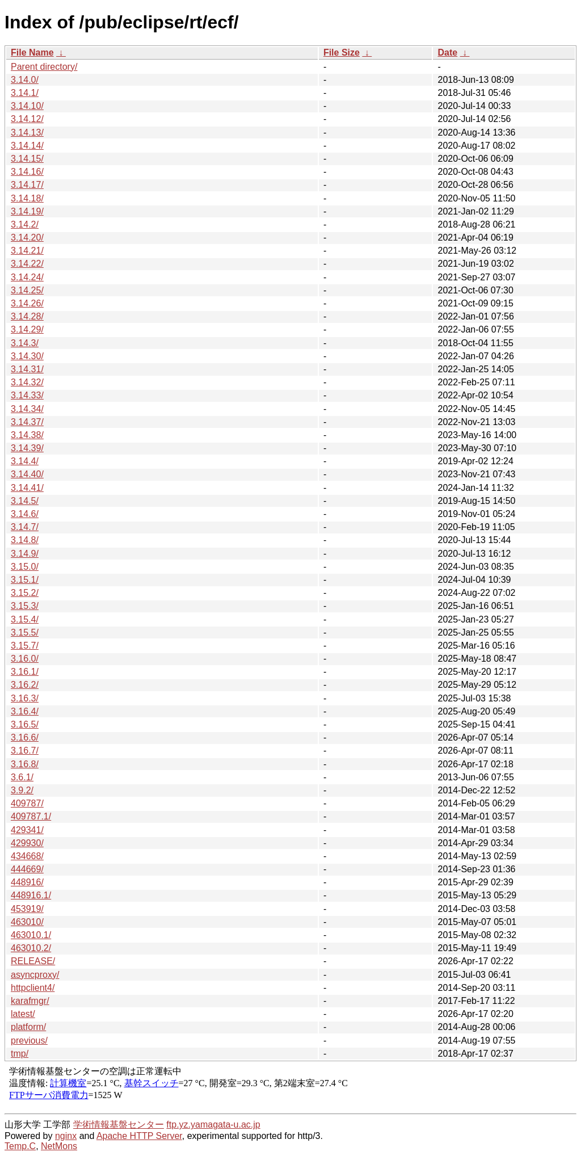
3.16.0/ (25, 658)
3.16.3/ (25, 698)
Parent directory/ (44, 67)
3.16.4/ (25, 711)
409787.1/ (31, 816)
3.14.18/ (27, 198)
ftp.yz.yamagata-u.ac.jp (213, 1124)
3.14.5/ (25, 501)
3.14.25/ (27, 290)
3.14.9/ (25, 553)
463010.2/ (31, 948)
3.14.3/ (25, 343)
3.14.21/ (27, 250)
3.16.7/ (25, 750)
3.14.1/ (25, 93)
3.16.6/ (25, 737)
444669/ (27, 869)
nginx (66, 1136)
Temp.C (20, 1146)
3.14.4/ (25, 461)
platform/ (28, 1027)
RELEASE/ (33, 961)
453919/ (27, 909)
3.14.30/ (27, 356)
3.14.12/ (27, 119)
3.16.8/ (25, 764)
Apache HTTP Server (139, 1136)
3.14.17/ (27, 185)
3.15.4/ (25, 619)
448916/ (27, 882)
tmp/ (19, 1053)
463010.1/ (31, 935)
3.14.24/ (27, 277)
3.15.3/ (25, 606)
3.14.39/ (27, 448)
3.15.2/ (25, 593)
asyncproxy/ (35, 975)
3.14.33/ (27, 395)
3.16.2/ (25, 685)
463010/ (27, 922)
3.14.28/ (27, 316)
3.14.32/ (27, 382)
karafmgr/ (30, 1001)
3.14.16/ (27, 171)
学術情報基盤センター (118, 1124)
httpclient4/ (32, 988)
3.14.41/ (27, 488)
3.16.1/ (25, 671)
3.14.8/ (25, 540)
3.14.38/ (27, 435)
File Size (341, 52)
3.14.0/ (25, 80)
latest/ (23, 1014)
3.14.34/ (27, 409)
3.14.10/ (27, 106)
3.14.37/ (27, 422)
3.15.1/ (25, 580)
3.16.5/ (25, 724)
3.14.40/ (27, 474)
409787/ (27, 803)
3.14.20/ (27, 237)
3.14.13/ (27, 132)
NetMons (59, 1146)
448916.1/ (31, 895)
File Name (32, 52)
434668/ (27, 856)
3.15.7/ (25, 645)
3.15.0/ (25, 566)
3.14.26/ (27, 303)
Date (447, 52)
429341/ (27, 830)
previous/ (29, 1040)
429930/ (27, 843)
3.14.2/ (25, 224)
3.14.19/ (27, 211)
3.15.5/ (25, 632)
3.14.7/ (25, 527)
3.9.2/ (22, 790)
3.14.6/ (25, 514)
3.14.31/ (27, 369)
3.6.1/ (22, 777)
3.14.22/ (27, 263)
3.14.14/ (27, 145)
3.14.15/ (27, 158)
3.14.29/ (27, 329)
